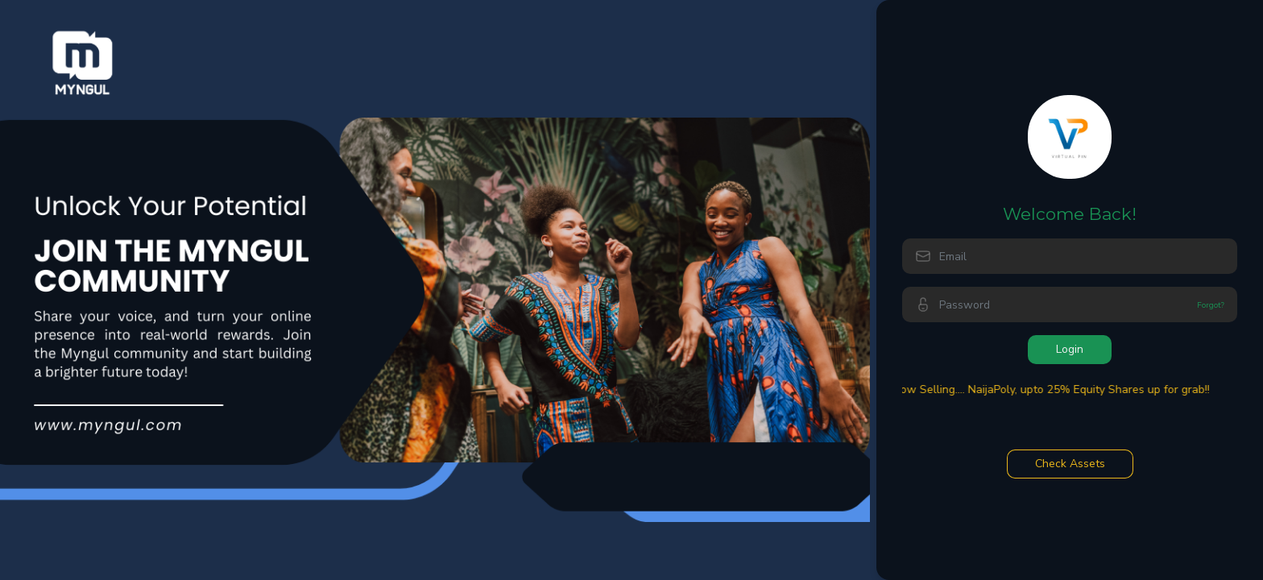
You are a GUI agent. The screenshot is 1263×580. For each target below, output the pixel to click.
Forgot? (1210, 305)
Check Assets (1070, 463)
